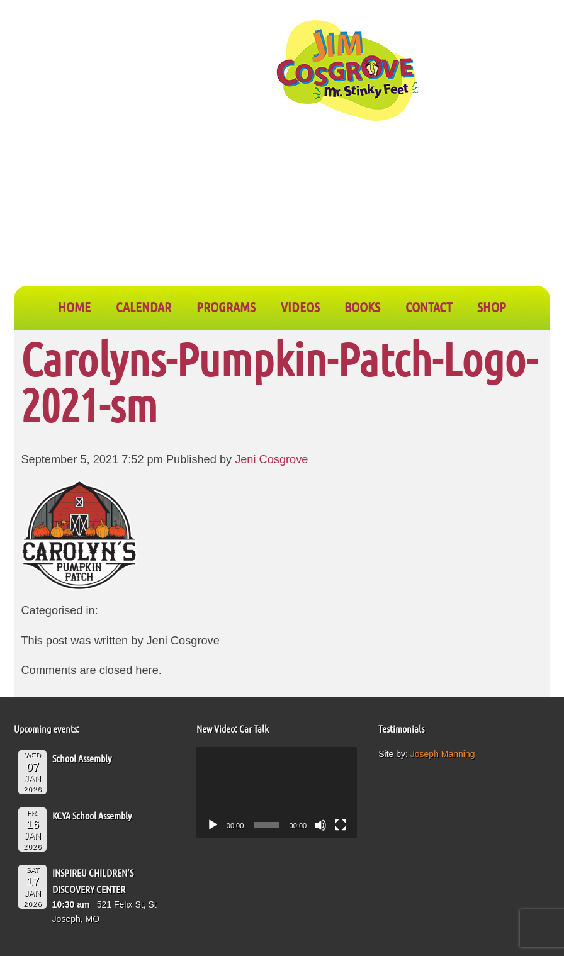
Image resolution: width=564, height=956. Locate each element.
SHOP (491, 306)
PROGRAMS (226, 306)
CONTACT (428, 306)
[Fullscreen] (340, 825)
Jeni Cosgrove (271, 459)
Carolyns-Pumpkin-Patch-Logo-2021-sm (279, 381)
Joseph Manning (442, 754)
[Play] (212, 825)
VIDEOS (300, 306)
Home (74, 306)
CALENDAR (143, 306)
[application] (276, 792)
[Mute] (320, 825)
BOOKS (362, 306)
